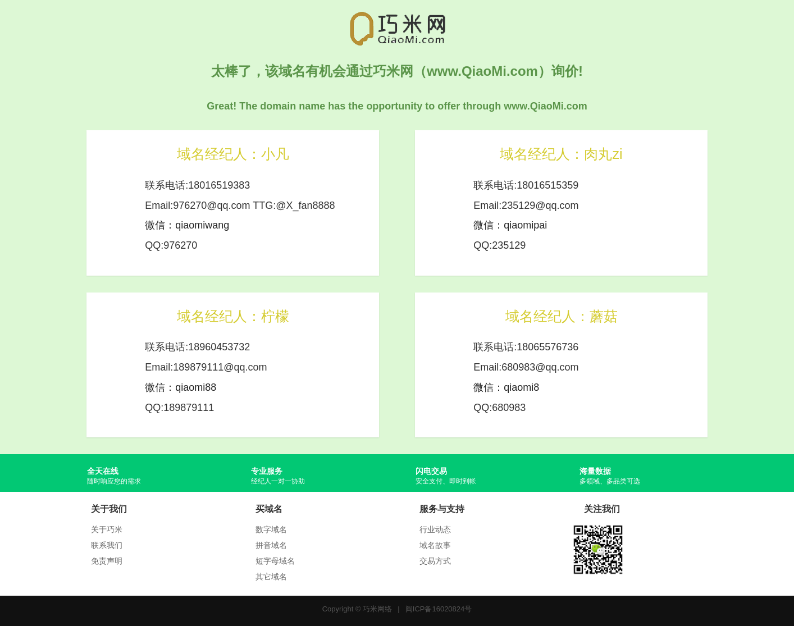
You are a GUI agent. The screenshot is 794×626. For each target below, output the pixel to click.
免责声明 (106, 560)
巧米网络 (377, 609)
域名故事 (435, 545)
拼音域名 (271, 545)
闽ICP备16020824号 (438, 609)
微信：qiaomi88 (180, 387)
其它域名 (271, 576)
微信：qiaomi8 (506, 387)
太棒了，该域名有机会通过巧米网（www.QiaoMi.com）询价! (397, 71)
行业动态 (435, 529)
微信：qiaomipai (510, 225)
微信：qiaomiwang (187, 225)
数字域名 (271, 529)
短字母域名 (275, 560)
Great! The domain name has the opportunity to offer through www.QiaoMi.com (397, 106)
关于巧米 (106, 529)
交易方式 (435, 560)
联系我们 (106, 545)
